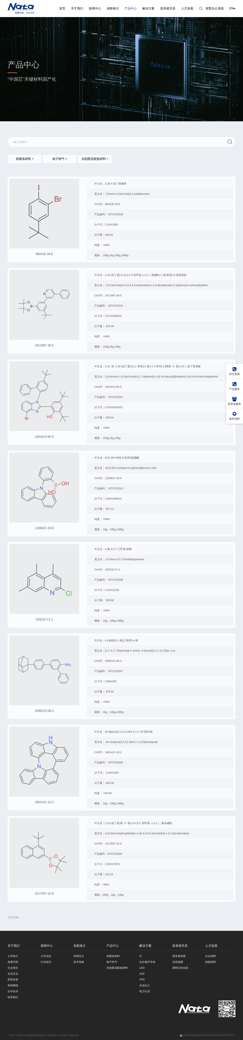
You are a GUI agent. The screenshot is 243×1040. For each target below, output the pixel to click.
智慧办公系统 (215, 8)
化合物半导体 (147, 961)
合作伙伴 (13, 991)
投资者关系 (167, 8)
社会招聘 (210, 956)
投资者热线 (179, 956)
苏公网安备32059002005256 (196, 1035)
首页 (62, 8)
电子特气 (112, 961)
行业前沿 (46, 961)
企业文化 (13, 973)
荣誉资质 (13, 979)
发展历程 (13, 961)
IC (140, 956)
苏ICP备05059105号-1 (224, 1035)
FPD (142, 979)
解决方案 (148, 8)
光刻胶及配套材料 (117, 967)
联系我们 (13, 997)
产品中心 (131, 8)
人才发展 (187, 8)
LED (141, 967)
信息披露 (177, 961)
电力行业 (144, 991)
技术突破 (78, 961)
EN (232, 8)
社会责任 (13, 967)
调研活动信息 (180, 967)
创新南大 (113, 8)
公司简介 (13, 956)
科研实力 (78, 956)
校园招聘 (210, 961)
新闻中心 (95, 8)
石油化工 (144, 985)
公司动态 (46, 956)
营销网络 (13, 985)
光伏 (142, 973)
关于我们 (77, 8)
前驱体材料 (113, 956)
